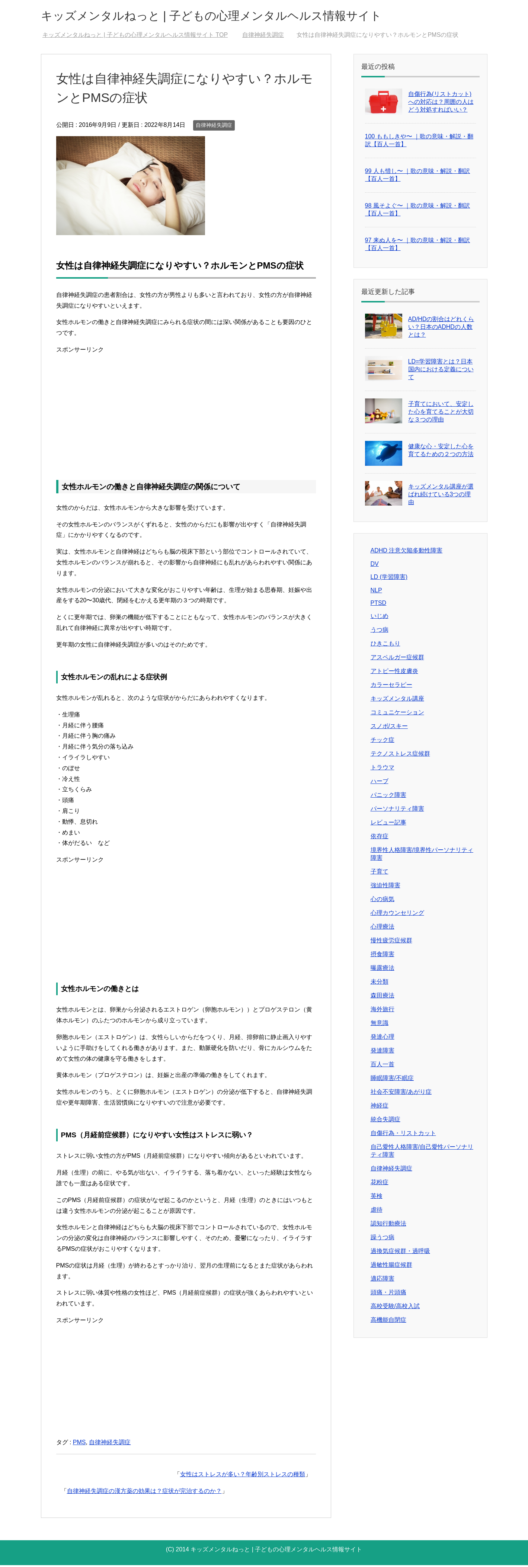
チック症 (382, 741)
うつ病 (379, 631)
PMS (79, 1444)
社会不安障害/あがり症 (401, 1093)
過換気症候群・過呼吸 (400, 1253)
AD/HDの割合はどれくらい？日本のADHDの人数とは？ (441, 329)
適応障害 (382, 1280)
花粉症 (379, 1184)
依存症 (379, 838)
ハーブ (379, 783)
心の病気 (382, 901)
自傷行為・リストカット (403, 1135)
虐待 (377, 1211)
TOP (135, 36)
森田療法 (382, 997)
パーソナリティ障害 (397, 810)
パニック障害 (388, 797)
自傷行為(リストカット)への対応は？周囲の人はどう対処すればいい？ (441, 104)
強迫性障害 (385, 887)
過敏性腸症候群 (391, 1266)
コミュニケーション (397, 714)
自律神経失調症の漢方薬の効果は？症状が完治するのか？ (144, 1493)
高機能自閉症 (388, 1321)
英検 (377, 1198)
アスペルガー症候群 (397, 659)
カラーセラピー (391, 686)
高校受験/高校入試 (395, 1308)
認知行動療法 (388, 1225)
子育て (379, 873)
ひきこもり (385, 645)
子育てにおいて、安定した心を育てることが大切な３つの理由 (441, 413)
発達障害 (382, 1052)
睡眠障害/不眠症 (392, 1080)
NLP (376, 592)
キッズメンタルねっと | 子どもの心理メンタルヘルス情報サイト (238, 16)
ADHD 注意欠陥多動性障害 (407, 552)
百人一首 (382, 1066)
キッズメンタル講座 (397, 700)
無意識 (379, 1025)
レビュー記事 (388, 824)
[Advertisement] (186, 409)
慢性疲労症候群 (391, 942)
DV (375, 566)
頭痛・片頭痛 (388, 1294)
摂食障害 (382, 956)
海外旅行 (382, 1011)
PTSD (379, 605)
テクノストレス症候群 (400, 755)
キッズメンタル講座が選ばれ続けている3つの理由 (441, 496)
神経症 (379, 1107)
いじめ (379, 618)
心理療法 (382, 928)
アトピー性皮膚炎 (394, 673)
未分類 (379, 983)
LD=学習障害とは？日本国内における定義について (441, 371)
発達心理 (382, 1038)
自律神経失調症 (214, 127)
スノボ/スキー (389, 728)
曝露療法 (382, 970)
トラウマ (382, 769)
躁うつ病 (382, 1239)
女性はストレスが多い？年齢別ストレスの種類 (242, 1476)
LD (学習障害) (389, 579)
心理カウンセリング (397, 914)
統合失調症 (385, 1121)
